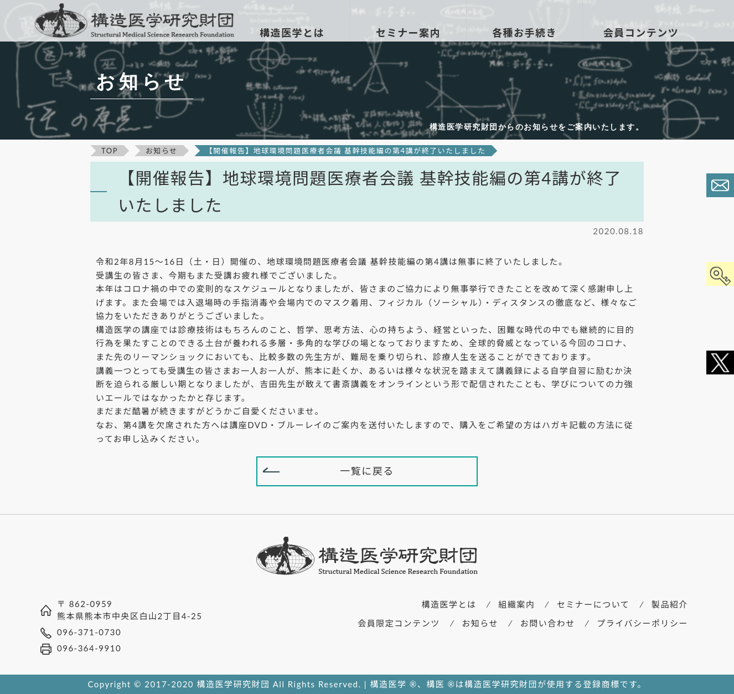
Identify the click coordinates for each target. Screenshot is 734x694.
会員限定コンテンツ (399, 623)
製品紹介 (670, 604)
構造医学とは (449, 604)
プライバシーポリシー (642, 623)
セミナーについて (593, 604)
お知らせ (480, 623)
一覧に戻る (367, 471)
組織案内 (516, 604)
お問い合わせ (547, 623)
